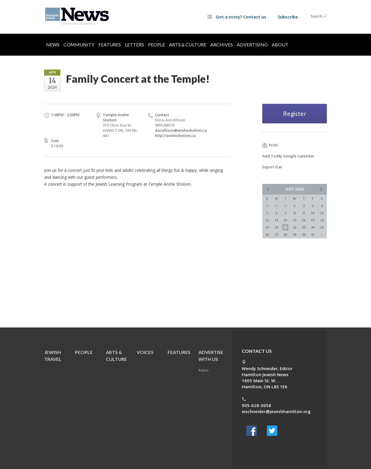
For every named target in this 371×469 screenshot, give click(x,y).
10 (312, 213)
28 (285, 234)
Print (270, 145)
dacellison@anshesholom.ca (181, 130)
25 (322, 227)
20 (276, 227)
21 (285, 227)
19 (267, 227)
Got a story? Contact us (236, 17)
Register (294, 113)
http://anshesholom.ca (175, 135)
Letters (134, 44)
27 (276, 234)
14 (285, 220)
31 (312, 234)
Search (319, 16)
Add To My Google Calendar (288, 156)
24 (312, 227)
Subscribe (288, 17)
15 (294, 220)
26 (267, 234)
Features (109, 44)
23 (304, 227)
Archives (221, 44)
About (280, 44)
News (52, 44)
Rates (203, 370)
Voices (145, 352)
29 (294, 234)
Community (78, 44)
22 (294, 227)
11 (322, 213)
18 (322, 220)
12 (267, 220)
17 (312, 220)
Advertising (252, 44)
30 (304, 234)
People (156, 44)
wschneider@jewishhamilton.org (276, 411)
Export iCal (272, 166)
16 (304, 220)
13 (276, 220)
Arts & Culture (187, 44)
